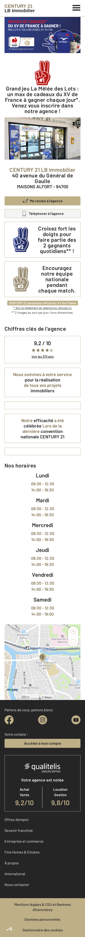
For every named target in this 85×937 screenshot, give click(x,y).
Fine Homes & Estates (22, 852)
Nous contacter (17, 884)
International (15, 874)
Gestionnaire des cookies (42, 930)
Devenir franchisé (19, 830)
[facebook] (9, 719)
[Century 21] (20, 8)
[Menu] (76, 7)
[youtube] (75, 719)
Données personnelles (42, 919)
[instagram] (42, 719)
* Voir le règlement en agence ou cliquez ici (42, 308)
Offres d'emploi (17, 819)
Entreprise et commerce (24, 841)
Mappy (48, 697)
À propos (12, 863)
